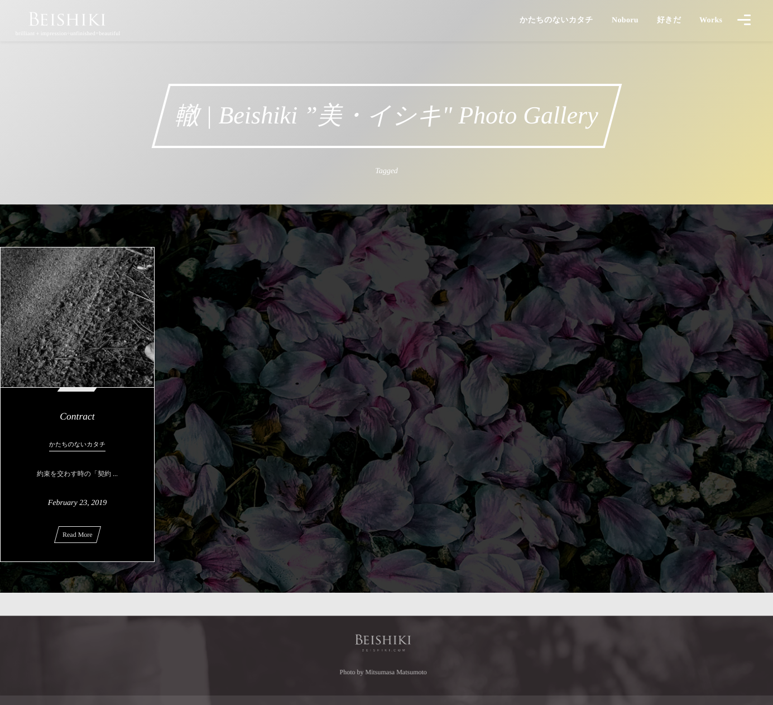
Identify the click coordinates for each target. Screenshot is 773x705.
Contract (77, 416)
